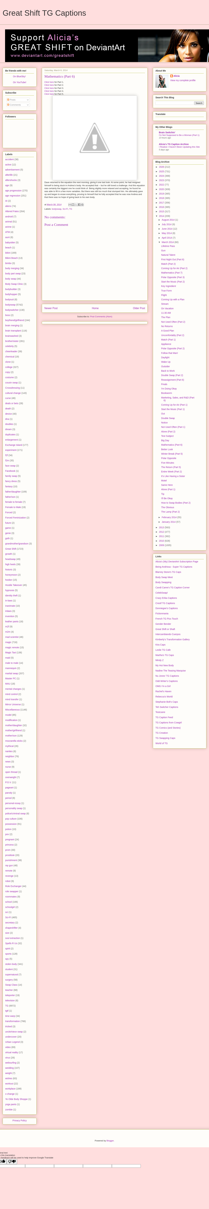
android (9, 216)
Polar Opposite (168, 458)
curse (8, 398)
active (8, 164)
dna (7, 419)
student (9, 969)
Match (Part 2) (168, 264)
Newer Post (51, 308)
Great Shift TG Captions (44, 13)
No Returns (167, 326)
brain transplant (13, 330)
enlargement (11, 439)
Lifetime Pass (168, 246)
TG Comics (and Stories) (168, 727)
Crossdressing (12, 388)
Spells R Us (11, 943)
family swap (11, 476)
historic (8, 569)
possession (11, 824)
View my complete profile (183, 80)
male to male (11, 663)
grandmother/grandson (16, 543)
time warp (10, 1016)
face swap (10, 465)
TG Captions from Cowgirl (168, 722)
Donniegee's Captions (166, 608)
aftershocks (11, 180)
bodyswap (57, 209)
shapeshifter (11, 928)
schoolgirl (10, 907)
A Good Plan (167, 330)
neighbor (9, 756)
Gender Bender (163, 624)
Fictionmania (161, 613)
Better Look (167, 449)
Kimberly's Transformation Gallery (172, 639)
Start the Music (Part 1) (173, 409)
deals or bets (11, 403)
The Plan (165, 317)
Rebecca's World (164, 696)
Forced (8, 512)
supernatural (11, 974)
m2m (7, 631)
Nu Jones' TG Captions (167, 676)
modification (11, 720)
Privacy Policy (19, 1120)
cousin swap (11, 382)
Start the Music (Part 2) (173, 281)
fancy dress (11, 481)
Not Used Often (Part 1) (173, 427)
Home (95, 308)
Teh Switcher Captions (166, 707)
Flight (164, 295)
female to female (13, 502)
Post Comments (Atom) (101, 316)
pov (7, 834)
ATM (7, 232)
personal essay (13, 803)
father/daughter (13, 491)
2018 (162, 198)
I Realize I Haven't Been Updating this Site (179, 147)
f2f (6, 455)
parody (8, 792)
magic (8, 642)
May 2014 (167, 233)
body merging (12, 268)
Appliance (166, 344)
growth (8, 554)
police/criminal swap (15, 813)
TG (70, 209)
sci (6, 912)
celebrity (9, 346)
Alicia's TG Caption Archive (174, 144)
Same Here (167, 485)
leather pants (11, 621)
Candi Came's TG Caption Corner (172, 587)
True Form (166, 290)
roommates (11, 896)
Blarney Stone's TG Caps (168, 572)
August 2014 (168, 219)
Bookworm (166, 393)
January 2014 (169, 522)
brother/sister (12, 341)
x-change (10, 1094)
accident (9, 159)
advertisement (12, 169)
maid (7, 657)
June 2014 (167, 228)
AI (6, 201)
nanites (9, 751)
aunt (7, 237)
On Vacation (167, 308)
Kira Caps (160, 644)
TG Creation (161, 733)
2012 (162, 532)
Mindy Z (159, 660)
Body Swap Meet (164, 577)
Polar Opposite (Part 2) (173, 348)
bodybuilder (11, 289)
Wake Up (165, 362)
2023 (162, 180)
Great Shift (10, 549)
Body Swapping (163, 582)
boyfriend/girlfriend (14, 320)
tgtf (6, 1010)
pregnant (9, 839)
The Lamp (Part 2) (170, 511)
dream (8, 429)
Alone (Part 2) (168, 431)
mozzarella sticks (14, 741)
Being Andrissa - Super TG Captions (173, 566)
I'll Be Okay (167, 498)
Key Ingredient (168, 286)
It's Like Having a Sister (173, 476)
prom (7, 850)
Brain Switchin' (167, 132)
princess (9, 844)
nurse (8, 767)
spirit (7, 948)
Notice (164, 422)
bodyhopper (11, 294)
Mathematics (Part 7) (171, 272)
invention (9, 616)
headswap (10, 559)
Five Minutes (167, 462)
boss (7, 315)
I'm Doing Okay (169, 388)
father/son (10, 497)
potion (8, 829)
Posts (11, 99)
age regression (12, 195)
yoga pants (10, 1104)
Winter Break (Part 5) (172, 453)
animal (8, 221)
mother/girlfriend (13, 730)
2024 (162, 176)
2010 (162, 541)
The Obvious (167, 507)
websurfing (10, 1062)
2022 (162, 184)
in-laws (8, 600)
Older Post (139, 308)
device (8, 413)
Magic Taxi (10, 652)
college (8, 367)
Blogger (110, 1140)
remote (8, 870)
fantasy (9, 486)
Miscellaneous (12, 709)
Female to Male (13, 507)
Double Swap (168, 418)
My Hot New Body (164, 665)
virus (7, 1057)
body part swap (13, 273)
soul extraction (12, 938)
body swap (10, 278)
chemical (9, 356)
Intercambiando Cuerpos (167, 634)
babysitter (10, 242)
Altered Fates (12, 211)
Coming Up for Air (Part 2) (174, 268)
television (10, 1000)
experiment (10, 450)
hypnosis (9, 590)
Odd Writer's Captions (166, 681)
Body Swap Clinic (14, 284)
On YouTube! (19, 82)
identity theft (11, 595)
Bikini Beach (11, 258)
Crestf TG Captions (165, 603)
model (8, 715)
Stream (165, 304)
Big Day (165, 440)
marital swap (11, 673)
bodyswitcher (12, 310)
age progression (13, 190)
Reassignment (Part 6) (172, 380)
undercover (11, 1036)
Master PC (10, 678)
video (8, 1047)
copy (7, 372)
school (8, 902)
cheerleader (11, 351)
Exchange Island (13, 445)
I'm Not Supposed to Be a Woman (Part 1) (179, 135)
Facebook (10, 471)
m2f (7, 626)
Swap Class (11, 984)
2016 (162, 207)
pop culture (10, 818)
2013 (162, 527)
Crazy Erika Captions (166, 598)
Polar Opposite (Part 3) (173, 277)
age (7, 185)
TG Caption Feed (164, 717)
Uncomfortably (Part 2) (172, 335)
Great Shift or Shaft (165, 629)
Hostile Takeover (13, 585)
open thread (11, 772)
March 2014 (168, 242)
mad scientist (12, 637)
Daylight (165, 357)
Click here (49, 82)
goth (7, 538)
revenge (9, 876)
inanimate (10, 605)
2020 (162, 189)
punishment (11, 860)
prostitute (10, 855)
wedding (9, 1068)
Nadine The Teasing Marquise (170, 670)
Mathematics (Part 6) (171, 444)
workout (9, 1083)
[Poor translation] (12, 1161)
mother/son (11, 735)
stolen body (11, 964)
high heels (10, 564)
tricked (8, 1026)
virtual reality (11, 1052)
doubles (9, 424)
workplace (10, 1088)
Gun (163, 250)
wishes (8, 1078)
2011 (162, 536)
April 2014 (167, 237)
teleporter (10, 995)
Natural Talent (168, 255)
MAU (7, 683)
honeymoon (11, 574)
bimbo (8, 263)
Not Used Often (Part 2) (173, 322)
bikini (7, 252)
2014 (162, 216)
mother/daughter (13, 725)
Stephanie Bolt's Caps (166, 702)
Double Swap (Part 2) (172, 375)
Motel (164, 480)
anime (8, 227)
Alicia (177, 76)
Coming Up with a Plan (172, 299)
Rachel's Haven (163, 691)
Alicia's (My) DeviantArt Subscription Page (176, 561)
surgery (9, 979)
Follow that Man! (169, 353)
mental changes (13, 689)
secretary (10, 922)
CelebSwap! (161, 592)
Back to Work (168, 371)
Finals (164, 384)
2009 (162, 545)
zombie (9, 1109)
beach (8, 247)
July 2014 (167, 224)
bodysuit (9, 299)
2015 (162, 211)
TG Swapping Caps (165, 738)
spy (7, 959)
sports (8, 953)
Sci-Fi (65, 209)
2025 (162, 171)
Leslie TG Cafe (163, 650)
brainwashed (11, 336)
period (8, 798)
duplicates (10, 434)
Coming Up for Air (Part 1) (174, 404)
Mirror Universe (13, 704)
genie (8, 533)
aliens (8, 206)
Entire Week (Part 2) (171, 471)
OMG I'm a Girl (163, 686)
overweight (10, 777)
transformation (12, 1021)
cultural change (13, 393)
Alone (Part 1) (168, 489)
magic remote (12, 647)
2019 (162, 193)
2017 (162, 202)
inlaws (8, 611)
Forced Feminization (15, 517)
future (8, 523)
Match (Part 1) (168, 339)
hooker (8, 580)
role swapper (11, 891)
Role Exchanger (13, 886)
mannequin (10, 668)
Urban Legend (12, 1042)
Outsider (165, 366)
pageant (9, 787)
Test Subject (167, 436)
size (7, 933)
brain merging (12, 325)
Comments (14, 105)
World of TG (161, 743)
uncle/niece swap (14, 1031)
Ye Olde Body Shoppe (16, 1099)
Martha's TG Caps (164, 655)
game (8, 528)
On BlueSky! (19, 76)
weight (8, 1073)
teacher (9, 990)
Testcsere (160, 712)
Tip (162, 494)
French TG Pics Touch (166, 618)
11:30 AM (166, 313)
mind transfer (12, 699)
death (8, 408)
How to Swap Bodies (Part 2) (176, 502)
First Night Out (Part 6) (172, 259)
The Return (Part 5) (171, 467)
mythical (9, 746)
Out (163, 413)
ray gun (9, 865)
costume (9, 377)
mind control (11, 694)
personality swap (13, 808)
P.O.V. (8, 782)
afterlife (9, 175)
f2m (7, 460)
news (8, 761)
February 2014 (169, 517)
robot (7, 881)
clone (8, 362)
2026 (162, 167)
